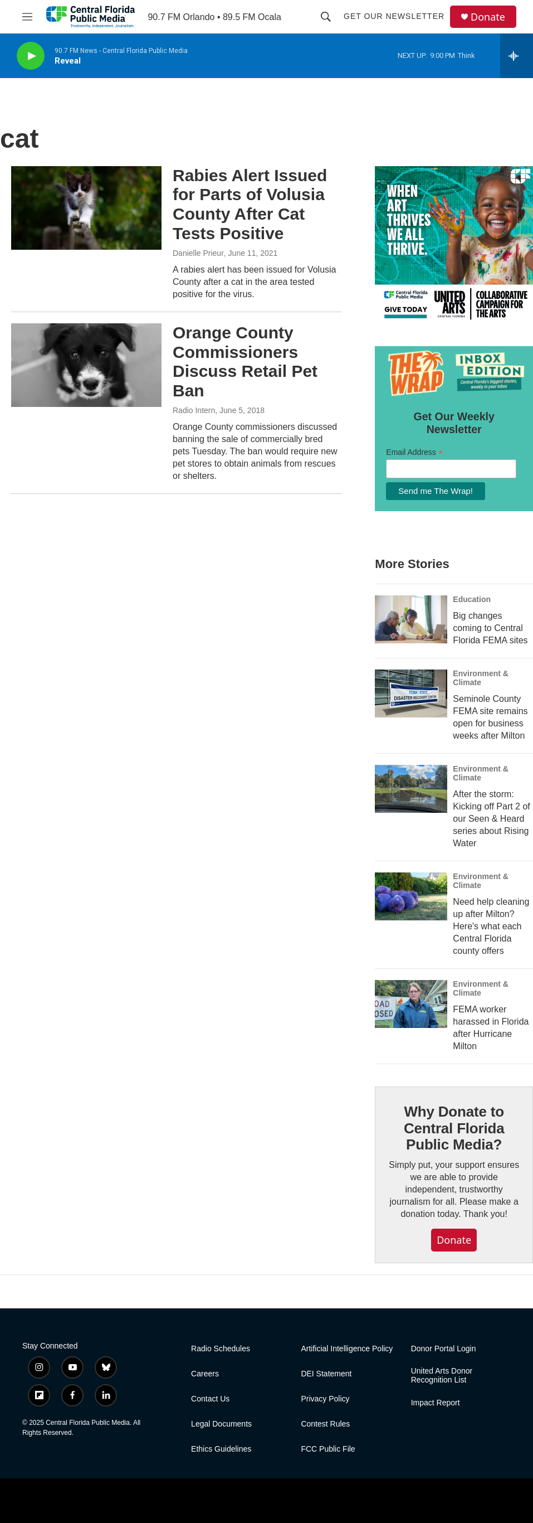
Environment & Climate (480, 678)
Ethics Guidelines (221, 1449)
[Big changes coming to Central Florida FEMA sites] (411, 619)
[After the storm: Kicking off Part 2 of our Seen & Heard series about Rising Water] (411, 789)
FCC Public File (328, 1449)
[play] (31, 56)
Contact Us (210, 1399)
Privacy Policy (325, 1399)
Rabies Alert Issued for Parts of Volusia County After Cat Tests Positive (250, 204)
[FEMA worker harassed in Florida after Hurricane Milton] (411, 1004)
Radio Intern (194, 410)
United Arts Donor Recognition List (442, 1375)
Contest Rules (325, 1424)
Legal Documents (221, 1424)
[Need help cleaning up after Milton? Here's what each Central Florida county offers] (411, 896)
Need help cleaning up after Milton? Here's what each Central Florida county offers (491, 926)
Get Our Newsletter (394, 16)
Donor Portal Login (443, 1349)
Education (472, 599)
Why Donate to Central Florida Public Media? (454, 1128)
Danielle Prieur (198, 253)
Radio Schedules (220, 1349)
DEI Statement (326, 1374)
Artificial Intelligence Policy (347, 1349)
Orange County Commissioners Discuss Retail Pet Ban (245, 361)
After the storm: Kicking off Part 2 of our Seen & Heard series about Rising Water (491, 818)
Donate (488, 17)
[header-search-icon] (325, 17)
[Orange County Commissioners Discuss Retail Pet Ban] (86, 365)
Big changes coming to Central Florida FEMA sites (490, 628)
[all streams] (516, 55)
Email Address (414, 452)
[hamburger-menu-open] (27, 17)
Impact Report (435, 1403)
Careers (205, 1374)
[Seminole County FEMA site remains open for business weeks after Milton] (411, 693)
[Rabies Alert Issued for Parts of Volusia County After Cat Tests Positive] (86, 208)
